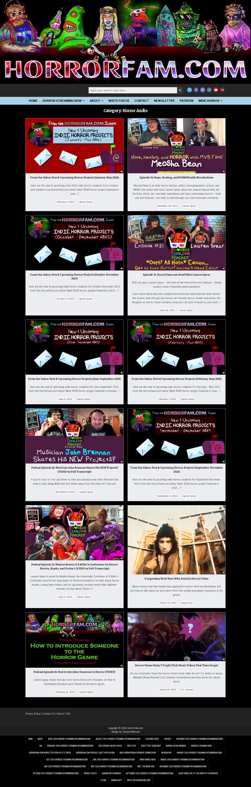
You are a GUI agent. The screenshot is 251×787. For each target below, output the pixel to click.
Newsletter (164, 100)
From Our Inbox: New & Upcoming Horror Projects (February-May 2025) (176, 378)
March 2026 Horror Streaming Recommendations (183, 762)
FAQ (68, 716)
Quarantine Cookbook (111, 776)
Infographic (166, 756)
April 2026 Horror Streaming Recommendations (69, 742)
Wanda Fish (187, 606)
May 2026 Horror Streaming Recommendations (112, 769)
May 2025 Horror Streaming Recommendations (65, 769)
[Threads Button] (202, 90)
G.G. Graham (187, 693)
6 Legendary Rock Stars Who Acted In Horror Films (176, 582)
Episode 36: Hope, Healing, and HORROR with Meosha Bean (176, 177)
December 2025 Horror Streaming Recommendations (199, 742)
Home (33, 100)
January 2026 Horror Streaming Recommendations (199, 756)
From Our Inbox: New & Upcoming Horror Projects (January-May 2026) (74, 177)
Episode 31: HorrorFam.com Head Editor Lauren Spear (176, 274)
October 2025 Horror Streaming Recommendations (56, 776)
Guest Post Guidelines (151, 749)
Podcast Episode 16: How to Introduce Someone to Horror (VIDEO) (74, 675)
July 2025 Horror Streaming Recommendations (67, 762)
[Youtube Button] (215, 90)
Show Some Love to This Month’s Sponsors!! (198, 776)
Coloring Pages (152, 742)
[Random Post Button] (222, 90)
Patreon (186, 100)
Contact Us (49, 716)
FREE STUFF (131, 749)
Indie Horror (208, 100)
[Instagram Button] (209, 90)
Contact (141, 100)
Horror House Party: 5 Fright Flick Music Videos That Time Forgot (176, 668)
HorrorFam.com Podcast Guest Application (95, 756)
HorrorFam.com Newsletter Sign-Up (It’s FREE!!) (50, 756)
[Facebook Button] (196, 90)
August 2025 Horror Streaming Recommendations (118, 742)
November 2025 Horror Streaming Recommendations (183, 769)
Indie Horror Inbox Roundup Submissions (138, 756)
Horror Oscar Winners (176, 749)
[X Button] (189, 90)
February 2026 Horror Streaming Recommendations (70, 749)
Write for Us (118, 100)
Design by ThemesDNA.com (125, 735)
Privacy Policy (32, 716)
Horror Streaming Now (62, 100)
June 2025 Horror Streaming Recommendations (114, 762)
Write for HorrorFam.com (138, 783)
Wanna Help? (116, 783)
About (95, 100)
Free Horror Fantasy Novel (110, 749)
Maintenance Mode (148, 762)
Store (103, 783)
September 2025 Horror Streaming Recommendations (150, 776)
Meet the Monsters (146, 769)
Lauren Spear (85, 201)
